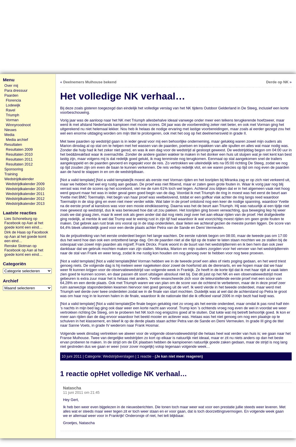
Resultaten (13, 144)
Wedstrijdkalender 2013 (25, 203)
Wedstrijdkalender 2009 (25, 184)
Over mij (11, 85)
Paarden (11, 95)
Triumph (12, 115)
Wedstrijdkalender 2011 (25, 194)
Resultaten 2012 (19, 164)
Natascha (72, 388)
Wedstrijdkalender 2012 (25, 198)
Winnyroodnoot (18, 125)
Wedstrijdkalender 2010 (25, 189)
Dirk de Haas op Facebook (26, 232)
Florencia (13, 100)
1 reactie (144, 356)
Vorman (12, 120)
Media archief (17, 139)
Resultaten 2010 (19, 154)
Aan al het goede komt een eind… (23, 225)
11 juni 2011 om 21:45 (81, 392)
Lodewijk (13, 105)
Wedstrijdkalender (19, 179)
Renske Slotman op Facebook (20, 248)
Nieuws (10, 130)
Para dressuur (15, 90)
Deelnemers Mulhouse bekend (89, 82)
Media (9, 135)
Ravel (10, 110)
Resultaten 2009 (19, 149)
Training (11, 174)
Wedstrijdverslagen (118, 356)
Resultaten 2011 (19, 159)
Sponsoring (13, 169)
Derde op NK (277, 82)
